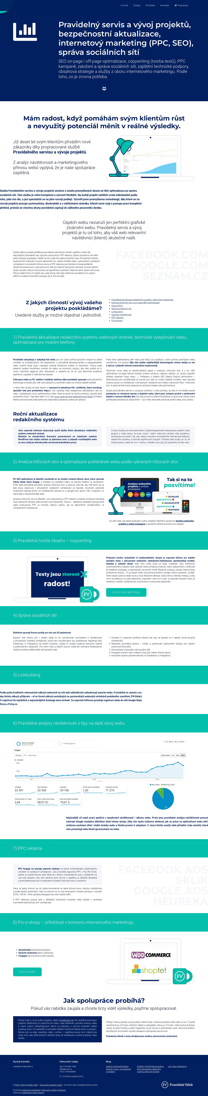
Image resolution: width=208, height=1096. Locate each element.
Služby (136, 5)
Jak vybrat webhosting (177, 1066)
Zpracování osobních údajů (51, 1085)
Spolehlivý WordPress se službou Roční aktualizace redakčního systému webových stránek (150, 1069)
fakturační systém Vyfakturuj (54, 1090)
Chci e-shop (27, 971)
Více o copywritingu (126, 592)
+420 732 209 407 (20, 1069)
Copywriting (117, 305)
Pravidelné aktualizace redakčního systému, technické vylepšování (142, 299)
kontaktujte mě (66, 1020)
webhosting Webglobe (31, 1090)
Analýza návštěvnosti (121, 314)
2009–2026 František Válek (26, 1085)
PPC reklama (117, 317)
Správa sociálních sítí (121, 308)
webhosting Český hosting (33, 1093)
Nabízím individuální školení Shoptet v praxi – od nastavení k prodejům (118, 1069)
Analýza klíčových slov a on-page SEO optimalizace (135, 302)
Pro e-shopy (117, 320)
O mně (124, 5)
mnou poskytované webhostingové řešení (73, 396)
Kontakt (164, 5)
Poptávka (181, 5)
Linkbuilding (117, 311)
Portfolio (150, 5)
